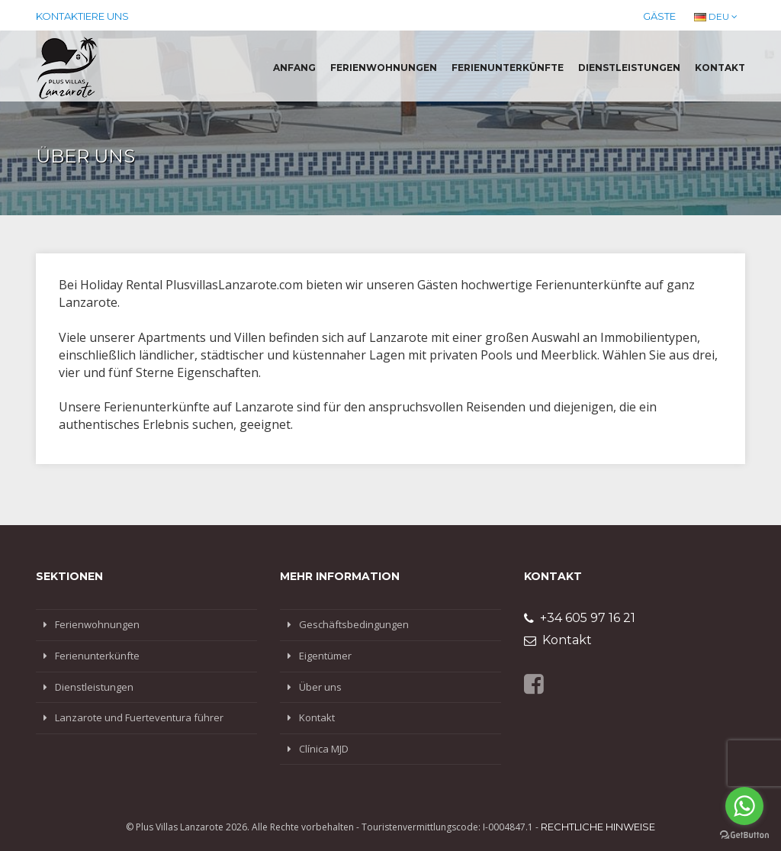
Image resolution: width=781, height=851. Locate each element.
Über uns (320, 687)
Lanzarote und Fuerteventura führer (139, 717)
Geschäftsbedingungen (354, 624)
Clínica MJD (324, 749)
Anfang (294, 67)
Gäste (659, 16)
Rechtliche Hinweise (598, 826)
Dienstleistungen (629, 67)
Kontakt (720, 67)
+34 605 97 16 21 (579, 618)
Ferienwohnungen (383, 67)
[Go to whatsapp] (744, 806)
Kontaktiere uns (82, 16)
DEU (716, 16)
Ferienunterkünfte (508, 67)
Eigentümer (325, 655)
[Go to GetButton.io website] (744, 835)
